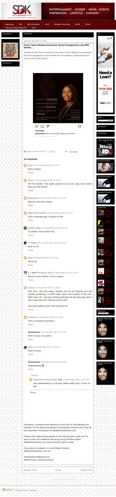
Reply (30, 172)
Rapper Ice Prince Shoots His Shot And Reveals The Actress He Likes (105, 214)
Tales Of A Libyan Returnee (16, 28)
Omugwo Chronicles (62, 24)
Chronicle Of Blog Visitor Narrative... (108, 261)
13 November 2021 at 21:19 (76, 379)
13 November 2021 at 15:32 (65, 272)
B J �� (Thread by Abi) (40, 272)
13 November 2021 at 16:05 (50, 317)
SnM (33, 28)
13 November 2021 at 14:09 (53, 198)
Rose (30, 165)
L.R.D (47, 24)
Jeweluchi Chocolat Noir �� (47, 379)
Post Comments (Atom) (64, 479)
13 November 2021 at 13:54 (47, 165)
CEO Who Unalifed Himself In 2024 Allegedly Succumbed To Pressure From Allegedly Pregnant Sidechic (105, 242)
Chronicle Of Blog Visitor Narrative (108, 231)
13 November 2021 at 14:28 (54, 228)
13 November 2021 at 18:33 (46, 347)
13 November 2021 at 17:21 (54, 332)
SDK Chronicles (33, 24)
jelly (30, 258)
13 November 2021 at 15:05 (54, 243)
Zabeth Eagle (34, 228)
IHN (20, 24)
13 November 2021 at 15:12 (46, 258)
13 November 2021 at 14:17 (60, 213)
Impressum (9, 24)
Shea (30, 347)
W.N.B (77, 24)
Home (58, 470)
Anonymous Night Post (108, 221)
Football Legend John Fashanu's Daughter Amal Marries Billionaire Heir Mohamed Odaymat (105, 273)
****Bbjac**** (34, 243)
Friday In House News (108, 281)
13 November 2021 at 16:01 (48, 287)
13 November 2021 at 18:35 (54, 362)
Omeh (31, 180)
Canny (31, 287)
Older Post (86, 470)
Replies (34, 375)
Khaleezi (32, 317)
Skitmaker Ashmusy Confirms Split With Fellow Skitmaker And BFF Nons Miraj (105, 301)
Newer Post (30, 470)
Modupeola (33, 198)
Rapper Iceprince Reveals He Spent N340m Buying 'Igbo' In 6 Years (105, 253)
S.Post (87, 24)
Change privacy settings (26, 490)
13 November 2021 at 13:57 (48, 180)
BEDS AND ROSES (37, 213)
